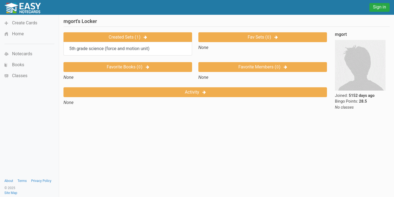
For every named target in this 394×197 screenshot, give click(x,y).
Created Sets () (128, 37)
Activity (195, 92)
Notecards (22, 53)
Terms (22, 181)
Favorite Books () (128, 66)
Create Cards (24, 22)
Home (18, 33)
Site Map (10, 193)
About (8, 181)
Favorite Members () (262, 66)
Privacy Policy (41, 181)
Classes (19, 75)
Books (18, 64)
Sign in (379, 7)
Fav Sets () (262, 37)
